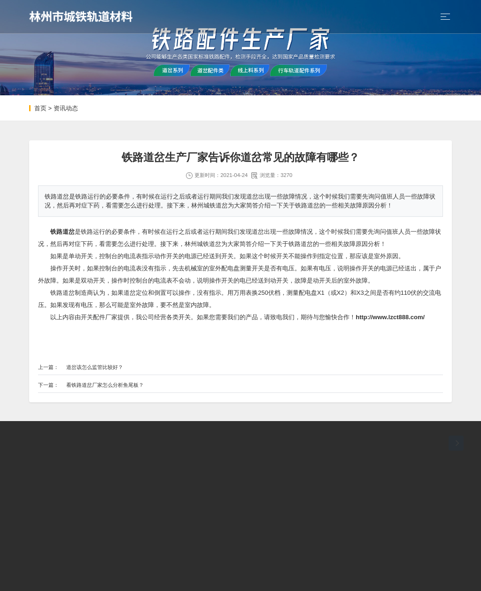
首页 (40, 108)
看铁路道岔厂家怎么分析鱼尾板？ (105, 385)
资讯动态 (66, 108)
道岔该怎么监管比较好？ (94, 367)
